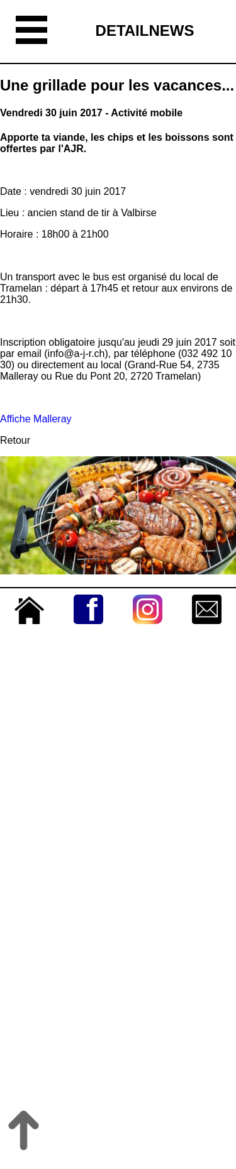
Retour (15, 440)
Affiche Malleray (36, 419)
